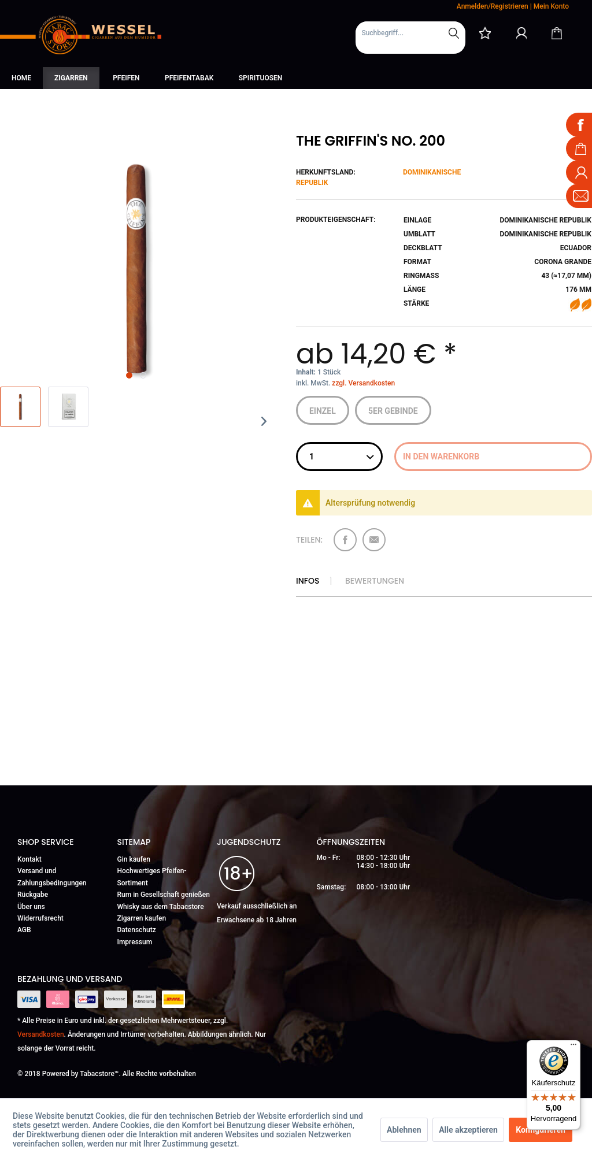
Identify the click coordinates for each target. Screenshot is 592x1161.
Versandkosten (40, 1034)
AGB (24, 930)
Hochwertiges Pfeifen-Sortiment (152, 876)
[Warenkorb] (557, 32)
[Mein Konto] (521, 32)
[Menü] (573, 1047)
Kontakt (29, 859)
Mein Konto (551, 6)
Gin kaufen (134, 859)
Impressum (135, 942)
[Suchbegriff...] (410, 32)
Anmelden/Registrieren (492, 6)
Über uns (31, 907)
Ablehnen (404, 1129)
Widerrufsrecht (40, 918)
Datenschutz (136, 930)
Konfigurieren (540, 1129)
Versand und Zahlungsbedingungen (52, 876)
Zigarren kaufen (141, 918)
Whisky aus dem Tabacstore (160, 907)
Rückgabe (32, 895)
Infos (307, 581)
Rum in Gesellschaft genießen (163, 895)
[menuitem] (410, 37)
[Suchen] (454, 32)
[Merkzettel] (485, 32)
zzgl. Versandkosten (363, 383)
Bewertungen (374, 581)
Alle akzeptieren (468, 1129)
